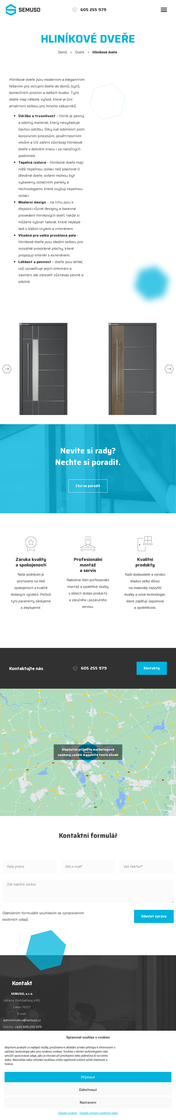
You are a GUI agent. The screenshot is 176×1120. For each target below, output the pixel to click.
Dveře (79, 52)
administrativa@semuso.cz (22, 1020)
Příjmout (88, 1077)
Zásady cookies (67, 1113)
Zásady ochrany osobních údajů (98, 1113)
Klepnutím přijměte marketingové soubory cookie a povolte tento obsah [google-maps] (88, 752)
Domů (62, 52)
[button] (164, 10)
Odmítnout (88, 1090)
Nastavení (88, 1102)
